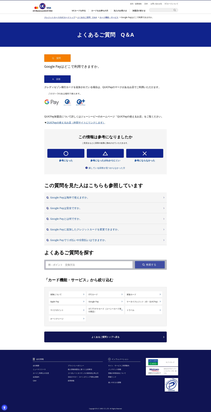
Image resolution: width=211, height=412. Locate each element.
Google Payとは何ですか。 (66, 218)
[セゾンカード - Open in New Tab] (162, 362)
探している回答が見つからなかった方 (107, 167)
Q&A (146, 4)
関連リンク (112, 377)
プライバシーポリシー (76, 365)
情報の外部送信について (117, 373)
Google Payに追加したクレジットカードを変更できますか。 (85, 229)
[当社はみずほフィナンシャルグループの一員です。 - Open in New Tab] (162, 371)
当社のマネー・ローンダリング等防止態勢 (83, 377)
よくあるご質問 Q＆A (87, 17)
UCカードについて (171, 4)
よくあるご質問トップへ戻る (105, 336)
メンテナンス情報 (114, 369)
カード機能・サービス (109, 17)
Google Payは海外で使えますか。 (69, 197)
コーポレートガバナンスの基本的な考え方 (83, 373)
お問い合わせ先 (156, 4)
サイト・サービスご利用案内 (118, 365)
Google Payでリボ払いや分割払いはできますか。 (78, 240)
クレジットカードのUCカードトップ (42, 7)
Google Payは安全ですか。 (66, 208)
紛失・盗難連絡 (136, 4)
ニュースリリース (39, 369)
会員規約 (36, 377)
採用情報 (71, 381)
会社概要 (36, 365)
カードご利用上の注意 (41, 373)
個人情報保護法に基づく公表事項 (80, 369)
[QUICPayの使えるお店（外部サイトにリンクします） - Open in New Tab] (76, 122)
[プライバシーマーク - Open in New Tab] (162, 385)
